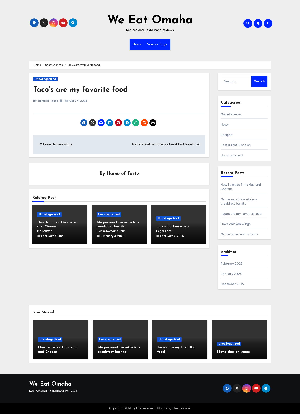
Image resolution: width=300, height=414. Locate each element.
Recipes (226, 135)
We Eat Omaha (150, 20)
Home (137, 44)
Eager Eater (164, 231)
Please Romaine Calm (111, 231)
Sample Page (157, 44)
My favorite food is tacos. (240, 234)
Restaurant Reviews (236, 145)
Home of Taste (48, 101)
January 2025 (231, 274)
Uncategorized (45, 79)
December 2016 (232, 284)
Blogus (162, 408)
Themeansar (181, 408)
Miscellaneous (231, 114)
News (225, 124)
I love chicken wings (172, 226)
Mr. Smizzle (44, 231)
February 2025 (232, 263)
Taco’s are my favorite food (80, 90)
